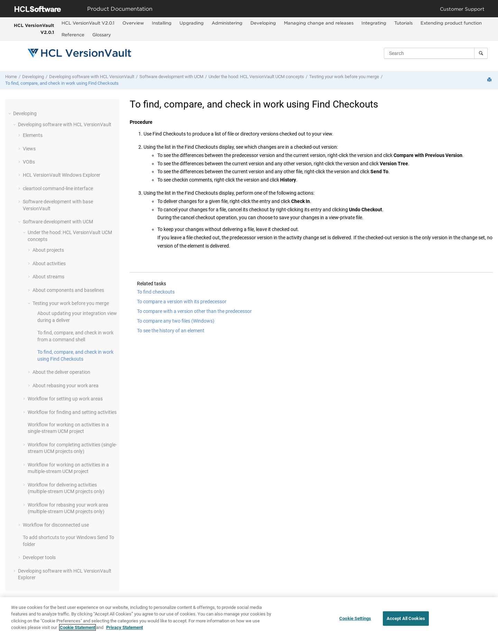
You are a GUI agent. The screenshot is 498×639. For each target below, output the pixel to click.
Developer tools (39, 557)
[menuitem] (87, 23)
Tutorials (403, 22)
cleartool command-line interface (58, 188)
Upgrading (191, 22)
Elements (33, 135)
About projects (48, 250)
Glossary (101, 34)
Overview (133, 22)
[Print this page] (490, 80)
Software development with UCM (171, 76)
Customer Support (462, 8)
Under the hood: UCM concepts (256, 76)
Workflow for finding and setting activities (72, 412)
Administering (227, 22)
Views (29, 148)
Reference (73, 34)
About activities (49, 263)
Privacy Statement (124, 628)
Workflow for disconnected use (56, 525)
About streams (48, 276)
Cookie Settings (355, 619)
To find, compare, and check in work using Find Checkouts (62, 83)
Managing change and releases (318, 22)
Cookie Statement (77, 628)
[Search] (481, 53)
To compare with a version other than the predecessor (194, 311)
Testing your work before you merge (344, 76)
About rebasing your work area (66, 385)
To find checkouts (156, 292)
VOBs (29, 162)
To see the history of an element (170, 330)
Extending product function (451, 22)
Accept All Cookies (406, 619)
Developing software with (91, 76)
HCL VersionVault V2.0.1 (34, 29)
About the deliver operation (61, 372)
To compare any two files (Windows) (175, 321)
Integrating (373, 22)
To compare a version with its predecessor (182, 301)
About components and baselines (68, 290)
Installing (162, 22)
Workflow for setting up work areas (65, 398)
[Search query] (436, 53)
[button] (10, 113)
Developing (263, 22)
